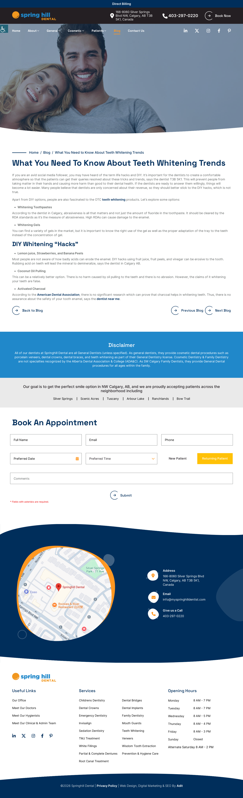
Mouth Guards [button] (131, 723)
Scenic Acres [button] (89, 398)
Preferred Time (100, 458)
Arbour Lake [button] (135, 398)
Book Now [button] (219, 16)
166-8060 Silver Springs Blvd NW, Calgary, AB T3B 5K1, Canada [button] (131, 15)
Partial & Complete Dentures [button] (98, 753)
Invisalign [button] (85, 723)
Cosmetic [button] (75, 31)
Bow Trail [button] (183, 398)
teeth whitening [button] (113, 199)
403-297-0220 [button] (180, 16)
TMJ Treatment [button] (89, 738)
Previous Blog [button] (188, 310)
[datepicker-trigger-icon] (77, 459)
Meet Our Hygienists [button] (26, 715)
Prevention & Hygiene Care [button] (140, 753)
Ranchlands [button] (160, 398)
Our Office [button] (19, 700)
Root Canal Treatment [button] (94, 761)
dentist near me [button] (108, 299)
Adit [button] (180, 786)
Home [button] (16, 31)
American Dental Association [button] (58, 294)
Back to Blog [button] (29, 310)
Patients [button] (98, 31)
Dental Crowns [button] (89, 708)
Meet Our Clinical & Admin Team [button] (34, 723)
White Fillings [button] (88, 746)
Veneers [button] (127, 738)
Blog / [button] (49, 152)
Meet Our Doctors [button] (24, 708)
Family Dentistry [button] (133, 715)
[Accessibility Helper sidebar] (4, 29)
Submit (122, 495)
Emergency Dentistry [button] (93, 715)
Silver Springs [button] (63, 398)
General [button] (52, 31)
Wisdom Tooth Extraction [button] (139, 746)
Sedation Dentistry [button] (91, 730)
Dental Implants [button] (132, 708)
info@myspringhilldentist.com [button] (184, 599)
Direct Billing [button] (121, 4)
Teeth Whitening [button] (133, 730)
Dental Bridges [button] (132, 700)
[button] (34, 15)
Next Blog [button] (219, 310)
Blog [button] (117, 31)
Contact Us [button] (136, 31)
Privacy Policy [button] (107, 786)
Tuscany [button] (113, 398)
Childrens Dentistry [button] (92, 700)
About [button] (32, 31)
